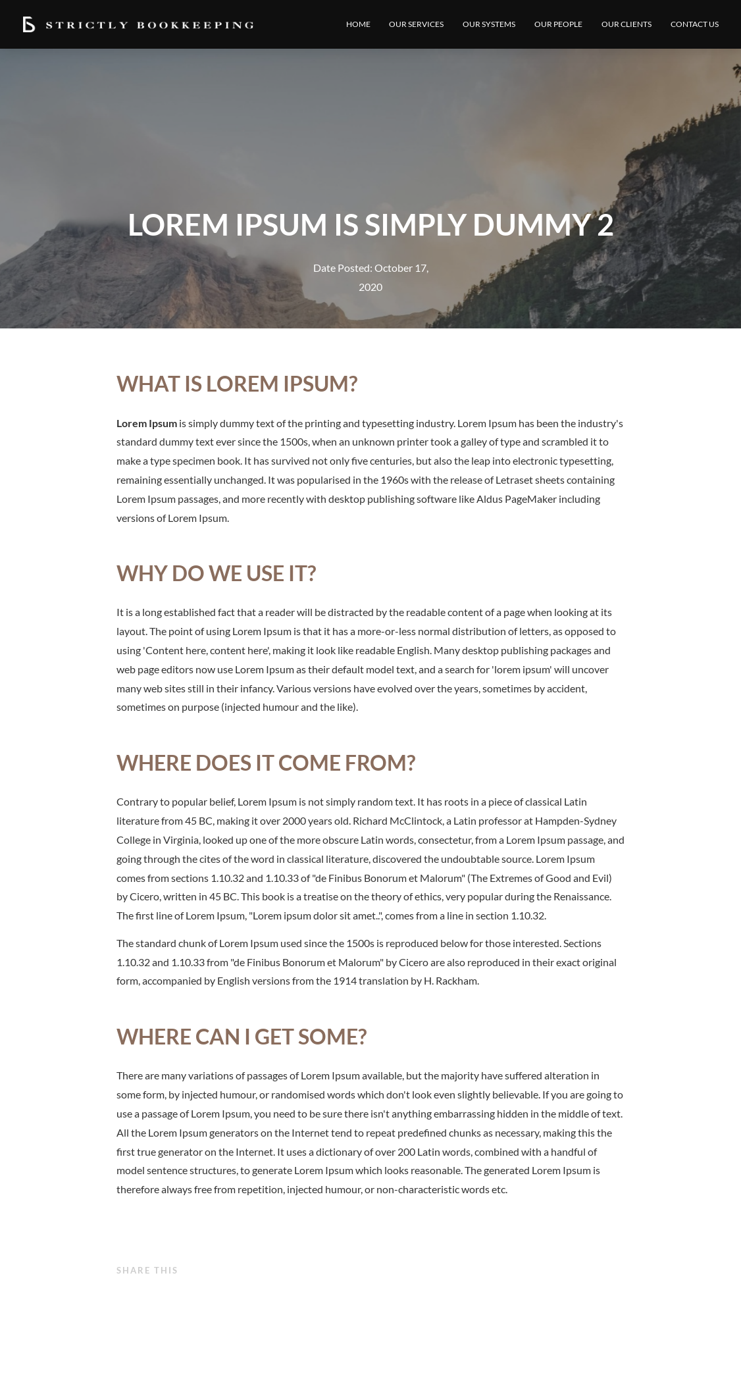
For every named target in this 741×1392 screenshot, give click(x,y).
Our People (558, 24)
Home (358, 24)
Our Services (416, 24)
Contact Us (695, 24)
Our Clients (626, 24)
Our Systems (489, 24)
